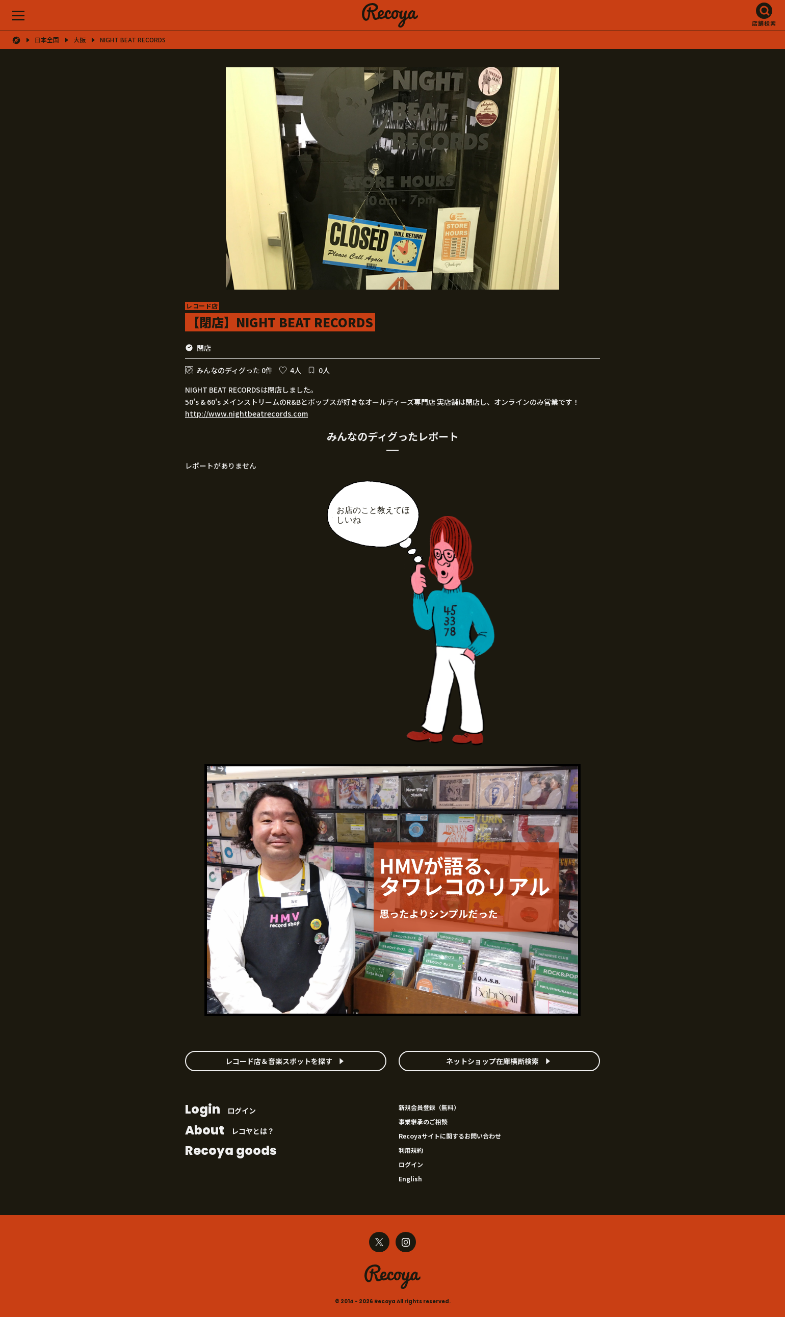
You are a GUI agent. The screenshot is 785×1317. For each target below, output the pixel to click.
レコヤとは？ (229, 1131)
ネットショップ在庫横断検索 (492, 1061)
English (410, 1178)
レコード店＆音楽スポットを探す (278, 1061)
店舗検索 (764, 23)
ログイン (220, 1110)
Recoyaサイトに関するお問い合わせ (450, 1135)
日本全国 (47, 39)
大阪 (79, 39)
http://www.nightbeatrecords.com (246, 413)
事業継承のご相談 (423, 1121)
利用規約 (411, 1150)
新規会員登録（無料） (429, 1107)
